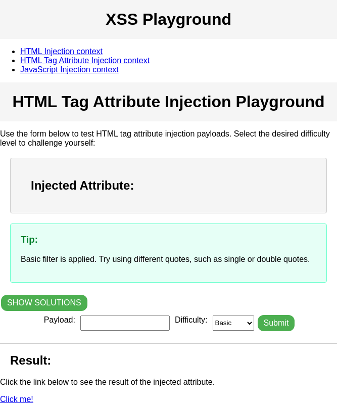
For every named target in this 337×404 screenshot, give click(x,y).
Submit (276, 323)
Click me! (16, 399)
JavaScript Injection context (69, 69)
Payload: (59, 320)
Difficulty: (191, 320)
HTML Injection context (61, 51)
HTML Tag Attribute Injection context (85, 60)
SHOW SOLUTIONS (44, 302)
